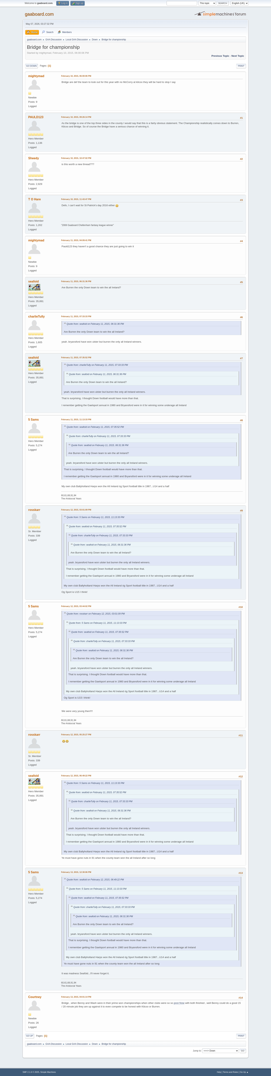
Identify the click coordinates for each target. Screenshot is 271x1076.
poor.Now (179, 1003)
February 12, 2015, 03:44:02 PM (76, 606)
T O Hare (34, 199)
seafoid (33, 281)
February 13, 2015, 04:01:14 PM (76, 997)
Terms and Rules (230, 1072)
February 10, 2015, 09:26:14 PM (76, 117)
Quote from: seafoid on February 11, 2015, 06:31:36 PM (95, 324)
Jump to (197, 1050)
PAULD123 (35, 117)
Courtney (34, 997)
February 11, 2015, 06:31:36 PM (76, 281)
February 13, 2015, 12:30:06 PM (76, 872)
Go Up (29, 1036)
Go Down (31, 66)
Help (219, 1072)
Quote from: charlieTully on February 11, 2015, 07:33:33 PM (97, 365)
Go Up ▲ (244, 1072)
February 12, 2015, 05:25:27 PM (76, 734)
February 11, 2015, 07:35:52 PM (76, 357)
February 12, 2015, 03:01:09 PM (76, 510)
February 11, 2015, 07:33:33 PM (76, 316)
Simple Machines (48, 1072)
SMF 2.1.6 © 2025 (31, 1072)
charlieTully (36, 316)
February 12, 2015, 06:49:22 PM (76, 775)
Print (241, 66)
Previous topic (220, 55)
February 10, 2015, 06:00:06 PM (76, 76)
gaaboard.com (39, 14)
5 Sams (33, 419)
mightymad (36, 76)
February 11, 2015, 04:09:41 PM (76, 240)
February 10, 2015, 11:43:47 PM (76, 199)
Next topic (237, 55)
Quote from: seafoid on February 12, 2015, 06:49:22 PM (95, 879)
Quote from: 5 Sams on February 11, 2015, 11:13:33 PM (95, 517)
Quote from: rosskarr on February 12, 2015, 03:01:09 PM (96, 613)
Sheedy (33, 158)
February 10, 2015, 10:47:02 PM (76, 158)
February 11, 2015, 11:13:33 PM (76, 419)
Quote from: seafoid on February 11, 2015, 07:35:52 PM (95, 427)
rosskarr (34, 509)
